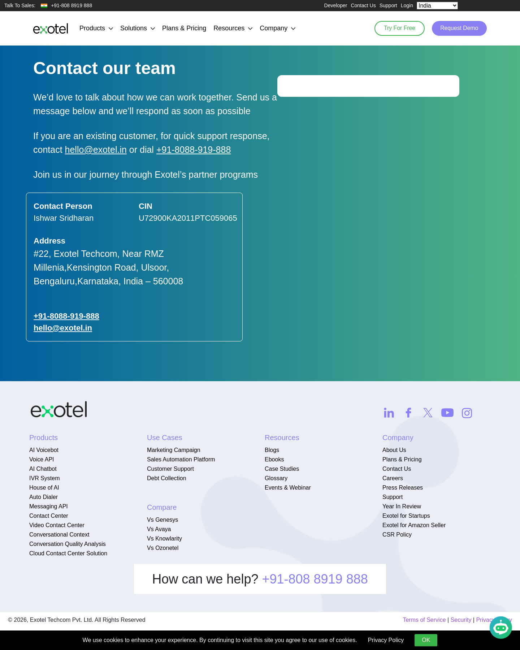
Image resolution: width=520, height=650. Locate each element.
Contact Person (63, 206)
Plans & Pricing (184, 28)
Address (49, 240)
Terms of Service (424, 620)
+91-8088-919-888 (193, 150)
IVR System (44, 478)
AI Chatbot (43, 469)
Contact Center (48, 516)
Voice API (41, 459)
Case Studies (282, 469)
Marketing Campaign (173, 450)
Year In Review (401, 506)
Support (388, 5)
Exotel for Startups (406, 516)
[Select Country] (437, 5)
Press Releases (402, 488)
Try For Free (397, 28)
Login (407, 5)
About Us (394, 450)
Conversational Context (59, 534)
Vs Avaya (159, 529)
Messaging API (48, 506)
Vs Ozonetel (162, 548)
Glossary (276, 478)
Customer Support (170, 469)
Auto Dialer (43, 497)
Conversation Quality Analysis (67, 544)
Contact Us (363, 5)
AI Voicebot (43, 450)
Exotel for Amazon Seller (414, 525)
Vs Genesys (162, 520)
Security (461, 620)
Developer (335, 5)
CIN (145, 206)
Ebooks (274, 459)
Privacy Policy (386, 640)
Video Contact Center (56, 525)
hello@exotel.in (96, 150)
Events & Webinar (288, 488)
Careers (392, 478)
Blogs (272, 450)
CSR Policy (397, 534)
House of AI (44, 488)
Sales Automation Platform (181, 459)
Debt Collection (166, 478)
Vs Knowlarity (164, 538)
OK (426, 640)
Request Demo (458, 28)
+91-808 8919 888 (315, 579)
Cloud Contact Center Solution (68, 553)
